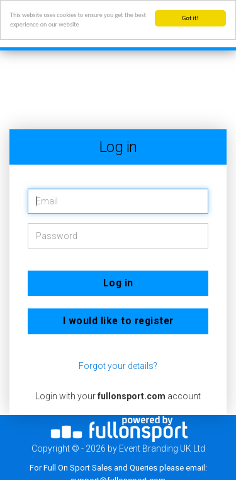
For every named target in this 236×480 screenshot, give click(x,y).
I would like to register (118, 321)
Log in (118, 283)
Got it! (190, 18)
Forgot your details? (118, 366)
